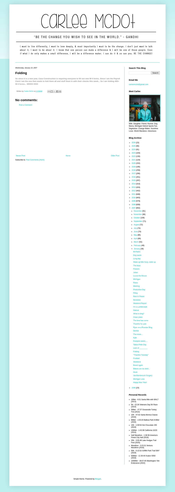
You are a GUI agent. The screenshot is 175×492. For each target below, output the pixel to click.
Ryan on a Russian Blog (142, 327)
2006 (134, 388)
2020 (134, 163)
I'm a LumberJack (140, 307)
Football (136, 358)
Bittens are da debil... (141, 369)
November (138, 214)
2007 (134, 208)
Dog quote (137, 255)
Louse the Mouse (140, 276)
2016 (134, 177)
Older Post (115, 156)
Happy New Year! (140, 382)
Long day (136, 259)
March (136, 242)
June (136, 232)
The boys (136, 266)
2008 (134, 205)
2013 (134, 187)
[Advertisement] (67, 130)
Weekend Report (139, 303)
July (135, 228)
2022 (134, 156)
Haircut (136, 310)
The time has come (140, 321)
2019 (134, 167)
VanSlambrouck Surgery (142, 376)
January (137, 249)
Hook (135, 372)
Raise (135, 283)
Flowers (136, 269)
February (137, 245)
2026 (134, 143)
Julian (135, 272)
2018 (134, 170)
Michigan (136, 279)
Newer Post (20, 156)
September (138, 221)
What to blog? (138, 314)
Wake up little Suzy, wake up (144, 262)
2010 (134, 198)
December (138, 211)
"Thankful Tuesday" (140, 355)
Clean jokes (138, 317)
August (137, 225)
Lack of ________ (140, 348)
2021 (134, 160)
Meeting (136, 286)
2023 (134, 153)
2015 (134, 180)
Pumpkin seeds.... (140, 341)
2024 (134, 150)
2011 (134, 194)
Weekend (137, 362)
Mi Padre (136, 252)
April (136, 238)
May (136, 235)
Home (68, 156)
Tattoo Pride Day (139, 345)
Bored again (138, 365)
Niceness (136, 300)
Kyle (135, 338)
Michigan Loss (139, 379)
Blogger (98, 479)
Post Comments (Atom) (35, 160)
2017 (134, 173)
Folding (136, 352)
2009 (134, 201)
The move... (138, 334)
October (137, 218)
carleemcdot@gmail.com (138, 84)
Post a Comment (25, 105)
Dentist (136, 331)
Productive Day (139, 290)
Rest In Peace (138, 296)
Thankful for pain (139, 324)
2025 (134, 146)
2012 (134, 191)
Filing (135, 293)
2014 (134, 184)
